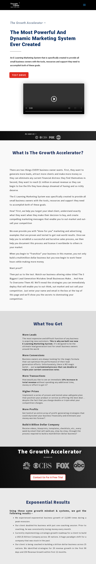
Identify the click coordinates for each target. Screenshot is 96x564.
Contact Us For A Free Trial (48, 477)
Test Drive (19, 75)
